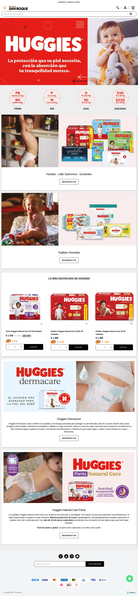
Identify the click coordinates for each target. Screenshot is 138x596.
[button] (133, 13)
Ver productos (69, 182)
